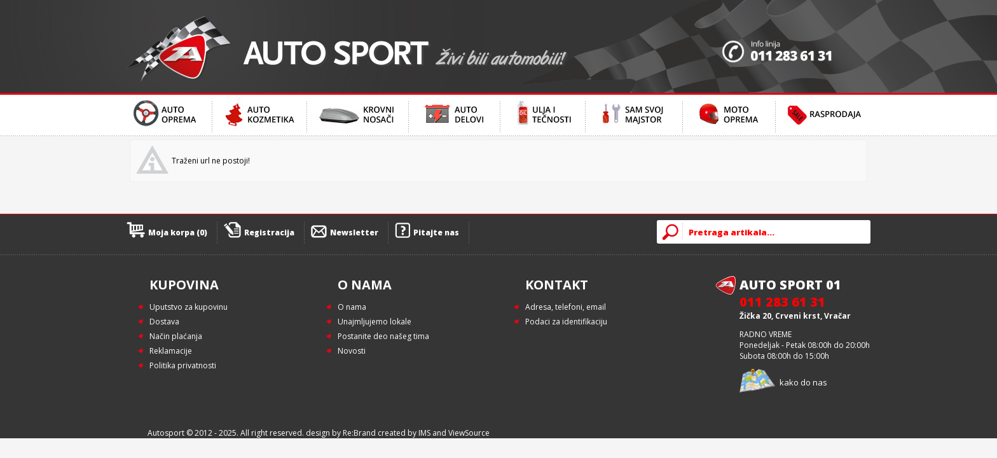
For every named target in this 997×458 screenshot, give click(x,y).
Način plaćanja (175, 336)
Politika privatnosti (182, 365)
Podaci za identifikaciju (566, 321)
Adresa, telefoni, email (565, 307)
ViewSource (469, 432)
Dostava (164, 321)
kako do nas (803, 382)
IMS (424, 432)
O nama (352, 307)
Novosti (352, 350)
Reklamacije (170, 350)
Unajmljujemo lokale (374, 321)
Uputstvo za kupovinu (188, 307)
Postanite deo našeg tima (383, 336)
